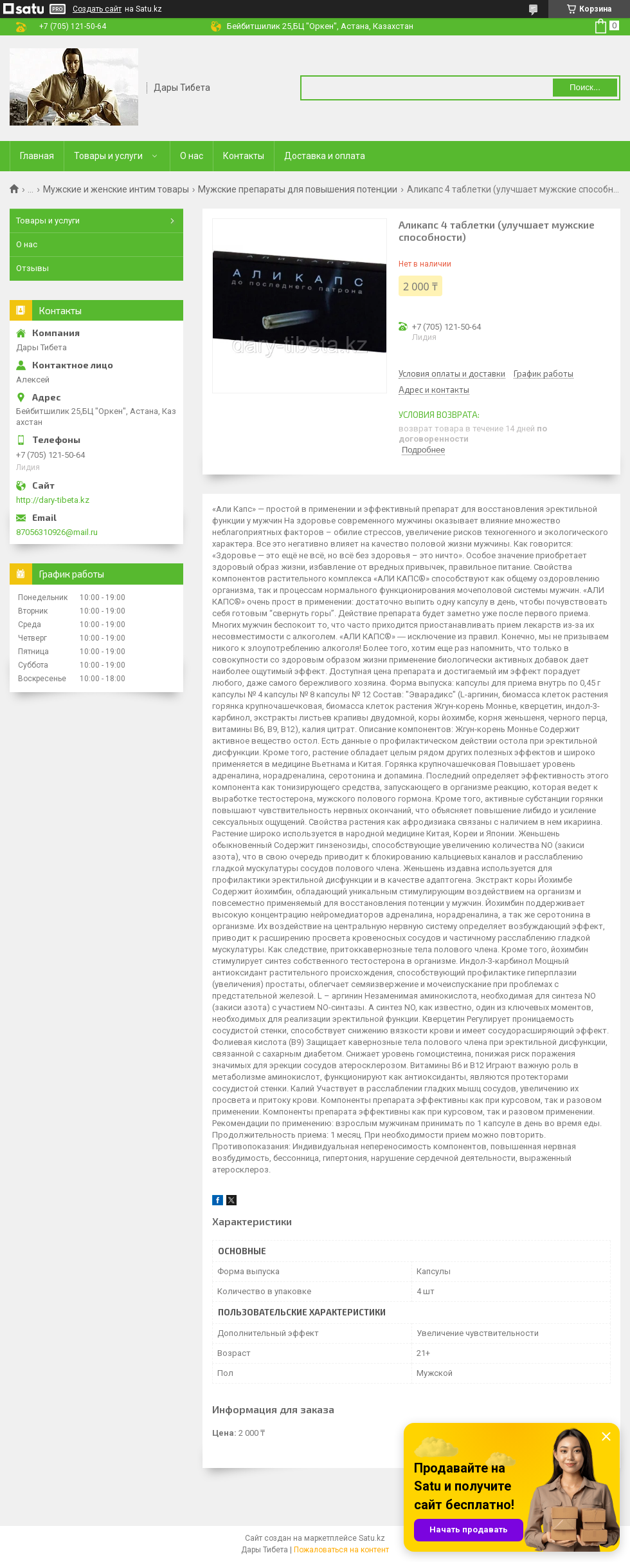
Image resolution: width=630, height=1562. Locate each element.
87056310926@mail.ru (57, 532)
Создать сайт (97, 9)
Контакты (243, 156)
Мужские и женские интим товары (116, 189)
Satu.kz (372, 1538)
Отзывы (32, 268)
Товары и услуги (108, 156)
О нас (191, 156)
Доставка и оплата (324, 156)
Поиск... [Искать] (585, 87)
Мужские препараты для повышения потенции (297, 189)
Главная (37, 156)
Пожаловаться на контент (341, 1549)
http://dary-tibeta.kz (52, 500)
